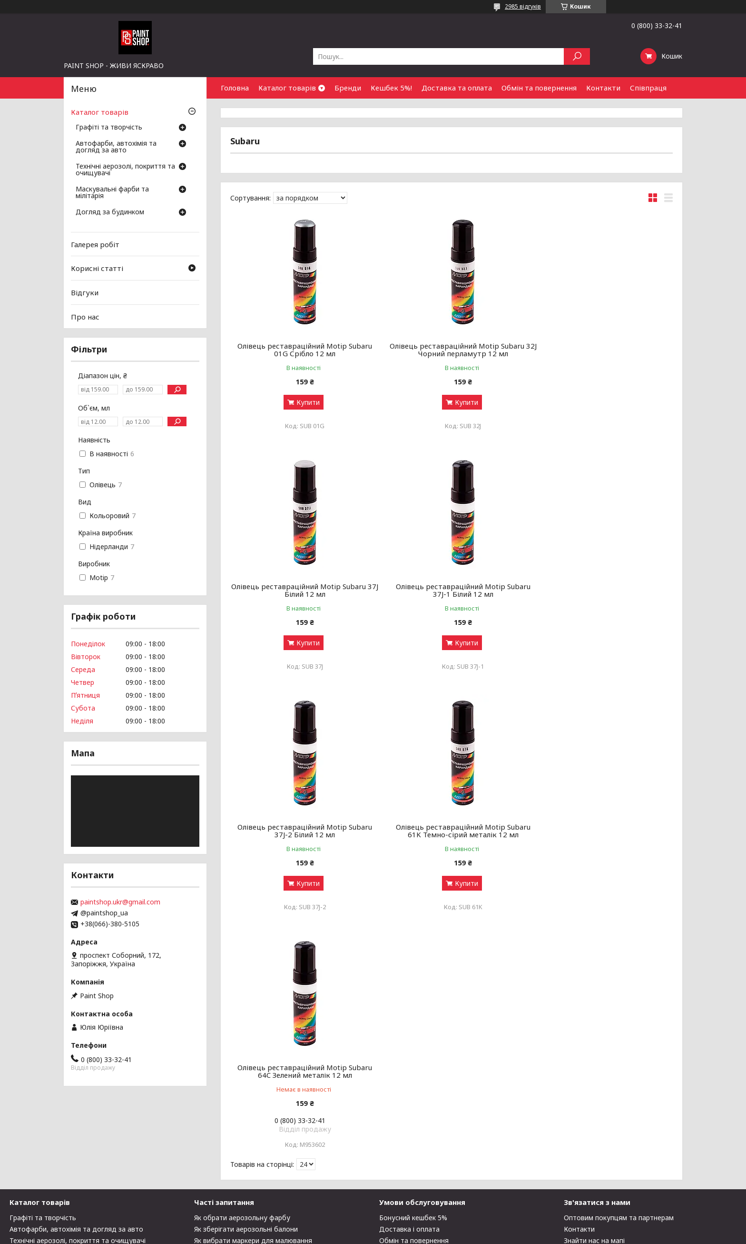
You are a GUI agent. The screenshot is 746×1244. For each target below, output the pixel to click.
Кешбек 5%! (391, 87)
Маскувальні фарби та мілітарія (112, 193)
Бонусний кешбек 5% (413, 1123)
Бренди (347, 87)
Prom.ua (418, 1226)
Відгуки (84, 292)
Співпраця (648, 87)
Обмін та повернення (539, 87)
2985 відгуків (523, 6)
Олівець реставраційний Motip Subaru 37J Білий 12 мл (602, 349)
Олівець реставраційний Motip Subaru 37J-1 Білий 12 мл (301, 590)
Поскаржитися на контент (351, 1235)
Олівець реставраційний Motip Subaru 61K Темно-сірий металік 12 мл (602, 590)
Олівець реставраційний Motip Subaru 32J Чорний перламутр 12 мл (451, 349)
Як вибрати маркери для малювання (253, 1146)
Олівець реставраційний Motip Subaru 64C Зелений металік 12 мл (301, 830)
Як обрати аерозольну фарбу (242, 1123)
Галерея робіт (95, 244)
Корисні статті (97, 268)
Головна (235, 87)
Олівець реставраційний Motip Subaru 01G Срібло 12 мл (301, 349)
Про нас (85, 316)
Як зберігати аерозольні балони (246, 1135)
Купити (304, 402)
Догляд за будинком (110, 212)
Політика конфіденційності (429, 1235)
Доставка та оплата (457, 87)
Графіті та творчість (109, 127)
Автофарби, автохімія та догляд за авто (116, 147)
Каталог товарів (287, 87)
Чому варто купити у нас (420, 1158)
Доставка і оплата (409, 1135)
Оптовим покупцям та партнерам (619, 1123)
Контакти (603, 87)
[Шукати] (577, 56)
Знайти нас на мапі (594, 1146)
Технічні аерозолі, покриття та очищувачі (125, 170)
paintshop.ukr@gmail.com (120, 902)
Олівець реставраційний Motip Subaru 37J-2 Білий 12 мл (451, 590)
